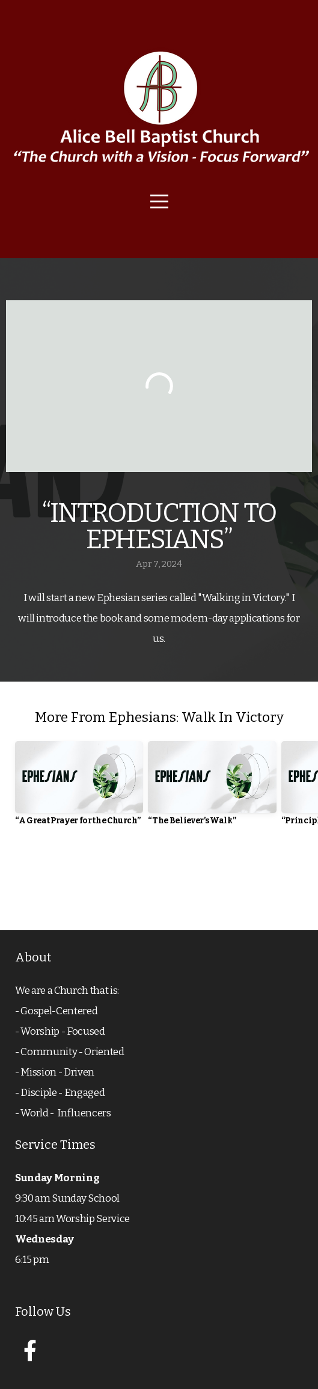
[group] (79, 788)
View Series (158, 880)
